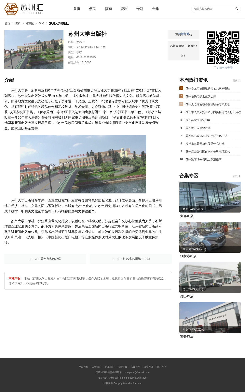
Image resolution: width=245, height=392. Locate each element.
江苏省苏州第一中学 (136, 259)
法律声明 (135, 366)
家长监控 (161, 366)
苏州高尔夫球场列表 (198, 120)
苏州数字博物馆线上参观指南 (204, 159)
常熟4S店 (187, 336)
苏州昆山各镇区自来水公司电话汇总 (208, 151)
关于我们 (96, 366)
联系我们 (109, 366)
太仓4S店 (187, 216)
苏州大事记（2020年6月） (183, 50)
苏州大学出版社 (59, 23)
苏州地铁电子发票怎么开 (201, 96)
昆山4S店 (187, 296)
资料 (18, 23)
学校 (41, 23)
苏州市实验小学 (50, 259)
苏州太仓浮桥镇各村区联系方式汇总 (208, 104)
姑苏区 (30, 23)
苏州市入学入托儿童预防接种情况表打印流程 (213, 112)
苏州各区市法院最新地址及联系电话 (208, 88)
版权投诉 (148, 366)
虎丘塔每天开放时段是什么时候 (205, 143)
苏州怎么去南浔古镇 (198, 127)
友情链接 (122, 366)
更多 (235, 80)
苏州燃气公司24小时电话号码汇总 (206, 135)
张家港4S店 (188, 256)
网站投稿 (83, 366)
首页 (7, 23)
